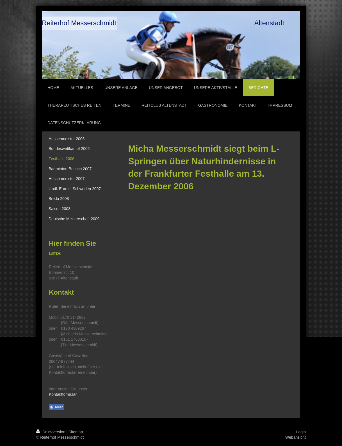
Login (301, 432)
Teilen (56, 407)
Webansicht (295, 437)
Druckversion (51, 432)
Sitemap (76, 432)
